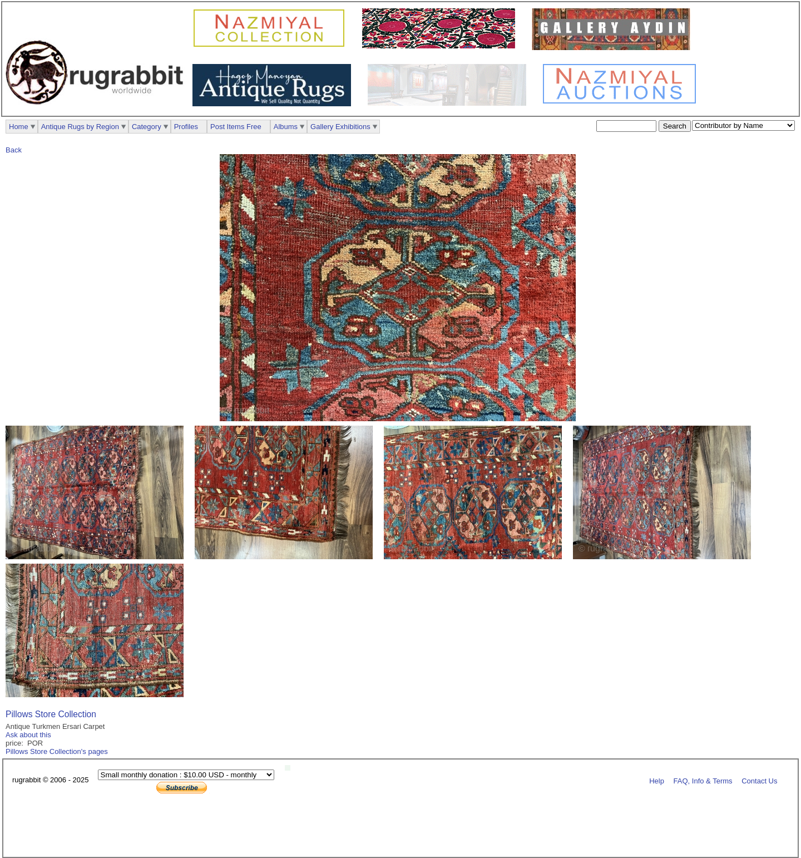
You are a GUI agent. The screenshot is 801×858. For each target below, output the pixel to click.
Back (14, 150)
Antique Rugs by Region (80, 126)
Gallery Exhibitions (340, 126)
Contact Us (759, 780)
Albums (286, 126)
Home (18, 126)
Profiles (186, 126)
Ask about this (28, 735)
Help (656, 780)
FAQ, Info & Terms (703, 780)
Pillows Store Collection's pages (57, 751)
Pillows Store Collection (51, 714)
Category (146, 126)
